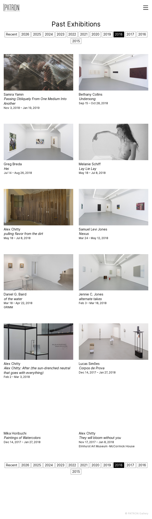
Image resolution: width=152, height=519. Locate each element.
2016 (142, 34)
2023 (60, 34)
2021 (84, 34)
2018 (119, 34)
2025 (37, 34)
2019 (107, 34)
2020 (95, 34)
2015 (76, 41)
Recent (11, 34)
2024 (49, 34)
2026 (25, 34)
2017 (130, 34)
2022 (72, 34)
